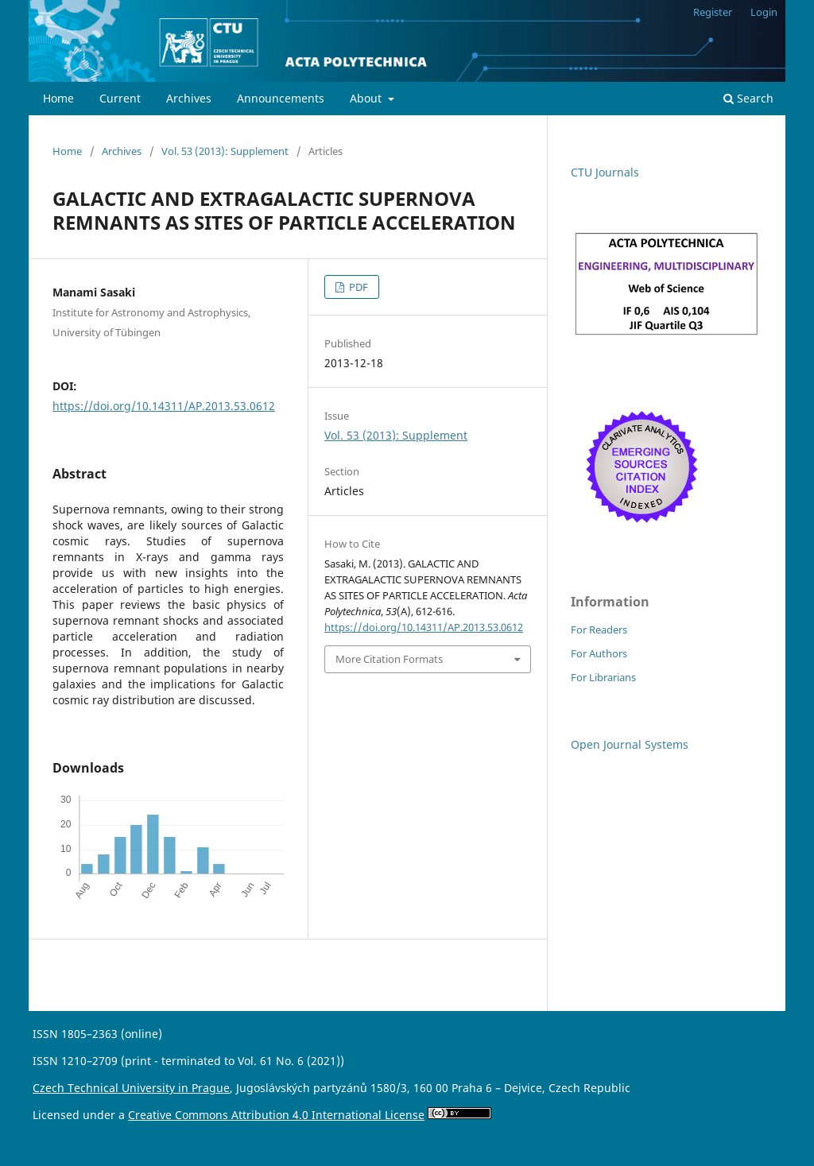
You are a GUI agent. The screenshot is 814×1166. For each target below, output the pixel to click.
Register (712, 12)
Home (58, 98)
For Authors (599, 653)
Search (748, 98)
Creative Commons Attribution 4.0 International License (276, 1114)
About (367, 98)
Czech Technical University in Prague (131, 1087)
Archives (188, 98)
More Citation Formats (389, 659)
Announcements (280, 98)
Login (763, 12)
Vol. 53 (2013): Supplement (225, 151)
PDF (357, 287)
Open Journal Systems (629, 744)
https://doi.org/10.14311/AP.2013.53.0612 (163, 405)
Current (120, 98)
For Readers (599, 629)
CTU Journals (605, 172)
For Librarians (603, 677)
